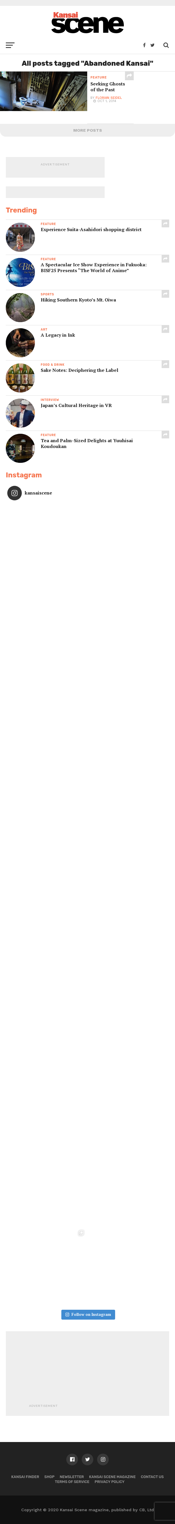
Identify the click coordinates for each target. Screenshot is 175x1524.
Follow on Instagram (88, 1314)
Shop (49, 1477)
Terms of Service (72, 1482)
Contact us (152, 1477)
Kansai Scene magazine (112, 1477)
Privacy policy (110, 1482)
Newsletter (72, 1477)
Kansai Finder (25, 1477)
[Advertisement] (102, 1373)
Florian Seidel (109, 98)
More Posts (87, 130)
